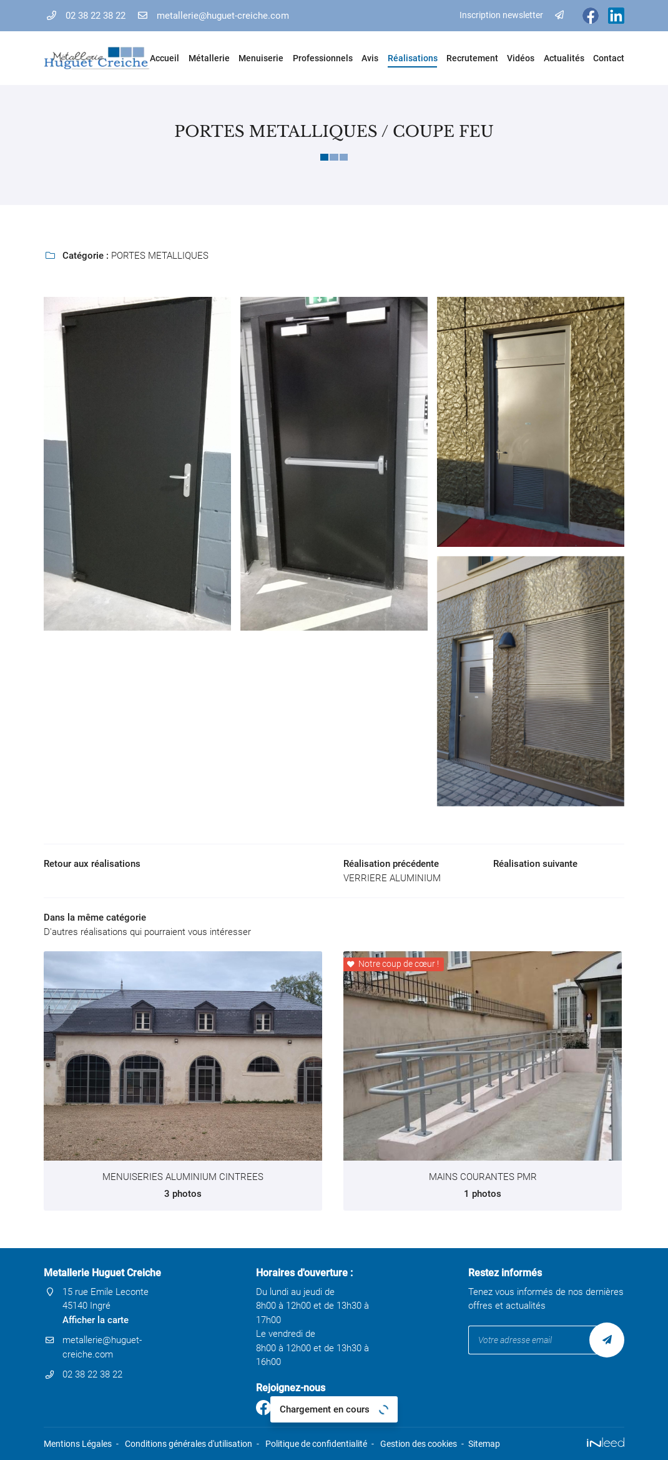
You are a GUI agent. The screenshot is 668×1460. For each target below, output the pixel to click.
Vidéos (520, 58)
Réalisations (412, 58)
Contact (608, 58)
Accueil (164, 58)
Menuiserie (260, 58)
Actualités (564, 58)
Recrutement (472, 58)
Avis (369, 58)
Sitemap (484, 1444)
